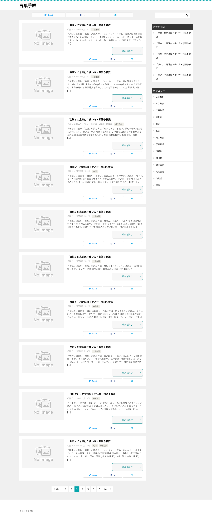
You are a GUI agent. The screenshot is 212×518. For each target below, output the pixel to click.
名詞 (95, 171)
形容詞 (95, 399)
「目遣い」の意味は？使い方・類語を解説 (90, 167)
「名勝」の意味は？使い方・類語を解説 (89, 119)
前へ (58, 489)
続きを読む (131, 51)
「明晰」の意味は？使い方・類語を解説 (89, 441)
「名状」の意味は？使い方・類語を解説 (89, 25)
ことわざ (160, 97)
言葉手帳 (28, 5)
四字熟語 (160, 137)
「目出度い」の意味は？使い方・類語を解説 (91, 394)
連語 (158, 185)
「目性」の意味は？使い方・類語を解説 (89, 257)
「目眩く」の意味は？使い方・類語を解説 (90, 302)
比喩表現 (160, 171)
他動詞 (159, 117)
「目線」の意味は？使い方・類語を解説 (89, 212)
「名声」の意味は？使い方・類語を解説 (89, 72)
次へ (106, 489)
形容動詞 (103, 446)
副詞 (158, 124)
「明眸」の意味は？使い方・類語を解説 (89, 347)
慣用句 (159, 158)
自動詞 (95, 306)
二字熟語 (95, 30)
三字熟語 (160, 103)
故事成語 (160, 165)
